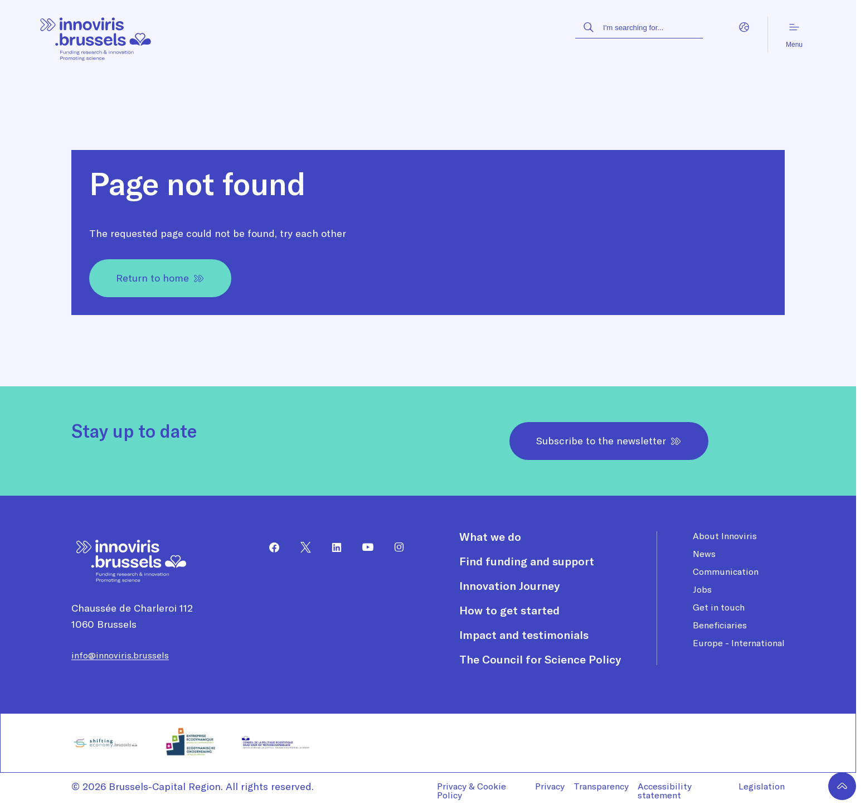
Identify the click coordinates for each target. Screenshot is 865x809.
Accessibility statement (665, 791)
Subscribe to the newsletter (609, 440)
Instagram (394, 547)
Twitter (301, 547)
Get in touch (719, 607)
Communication (726, 571)
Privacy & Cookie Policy (471, 791)
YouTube (363, 547)
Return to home (160, 278)
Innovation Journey (509, 586)
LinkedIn (332, 547)
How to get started (509, 610)
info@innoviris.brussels (120, 655)
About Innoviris (725, 535)
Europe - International (739, 642)
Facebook (269, 547)
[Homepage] (96, 35)
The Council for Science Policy (540, 659)
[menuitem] (269, 547)
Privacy (550, 786)
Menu (794, 35)
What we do (490, 536)
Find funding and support (526, 561)
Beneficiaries (720, 625)
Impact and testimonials (524, 635)
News (704, 553)
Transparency (601, 786)
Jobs (702, 589)
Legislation (761, 786)
